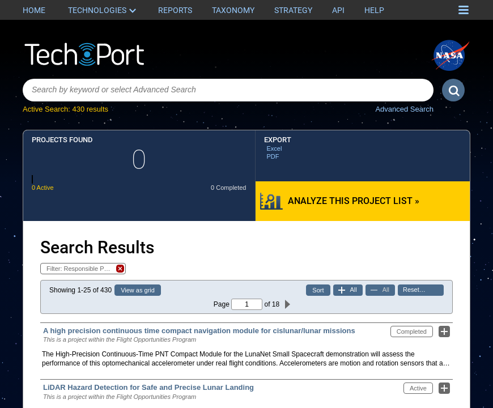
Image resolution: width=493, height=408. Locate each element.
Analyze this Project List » (353, 201)
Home (34, 10)
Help (374, 10)
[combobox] (228, 90)
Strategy (293, 10)
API (338, 10)
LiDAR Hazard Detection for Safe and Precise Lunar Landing (148, 387)
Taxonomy (233, 10)
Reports (175, 10)
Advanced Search (404, 109)
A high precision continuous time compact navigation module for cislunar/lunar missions (199, 330)
